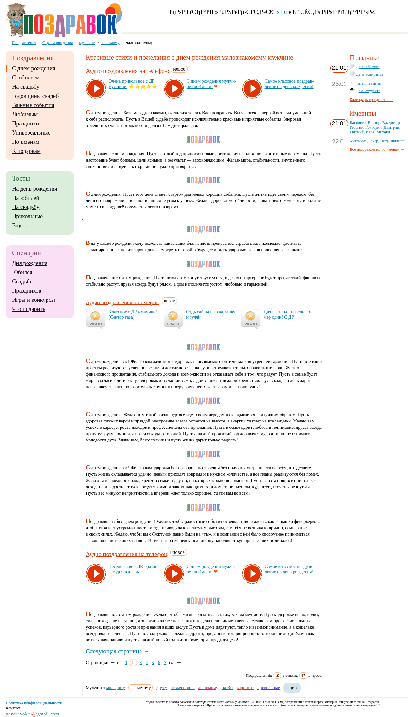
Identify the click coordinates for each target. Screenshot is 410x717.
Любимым (25, 114)
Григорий (373, 127)
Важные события (33, 105)
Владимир (391, 122)
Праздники (25, 123)
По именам (25, 142)
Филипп (398, 141)
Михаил (383, 132)
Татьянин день (368, 83)
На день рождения (34, 189)
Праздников (26, 291)
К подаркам (26, 151)
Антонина (358, 141)
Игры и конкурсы (33, 300)
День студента (368, 91)
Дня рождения (29, 263)
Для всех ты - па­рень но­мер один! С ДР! (288, 314)
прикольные (268, 687)
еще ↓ (292, 687)
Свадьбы (23, 281)
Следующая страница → (118, 651)
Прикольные (27, 216)
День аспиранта (369, 74)
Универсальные (31, 133)
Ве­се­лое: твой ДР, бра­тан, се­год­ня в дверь (133, 569)
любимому (208, 687)
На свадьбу (25, 87)
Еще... (19, 225)
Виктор (374, 122)
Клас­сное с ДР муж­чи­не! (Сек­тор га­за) (133, 314)
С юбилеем (26, 77)
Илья (370, 132)
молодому (115, 687)
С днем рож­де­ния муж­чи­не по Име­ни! (211, 84)
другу (161, 687)
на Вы (227, 687)
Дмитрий (391, 127)
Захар (373, 141)
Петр (384, 141)
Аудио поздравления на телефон (127, 70)
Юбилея (22, 272)
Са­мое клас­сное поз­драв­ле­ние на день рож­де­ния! (289, 84)
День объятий (367, 67)
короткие (245, 687)
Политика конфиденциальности (34, 703)
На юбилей (25, 198)
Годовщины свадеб (35, 96)
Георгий (356, 127)
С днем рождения (33, 68)
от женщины (183, 687)
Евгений (357, 132)
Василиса (358, 122)
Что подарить (28, 309)
